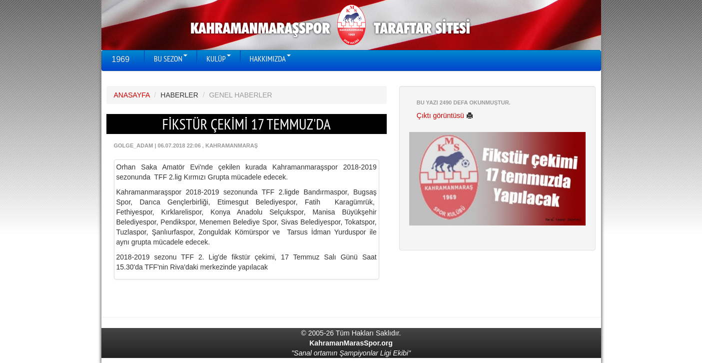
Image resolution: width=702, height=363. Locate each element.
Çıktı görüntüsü (445, 116)
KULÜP (218, 59)
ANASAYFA (132, 95)
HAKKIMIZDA (270, 59)
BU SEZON (170, 59)
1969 (121, 59)
